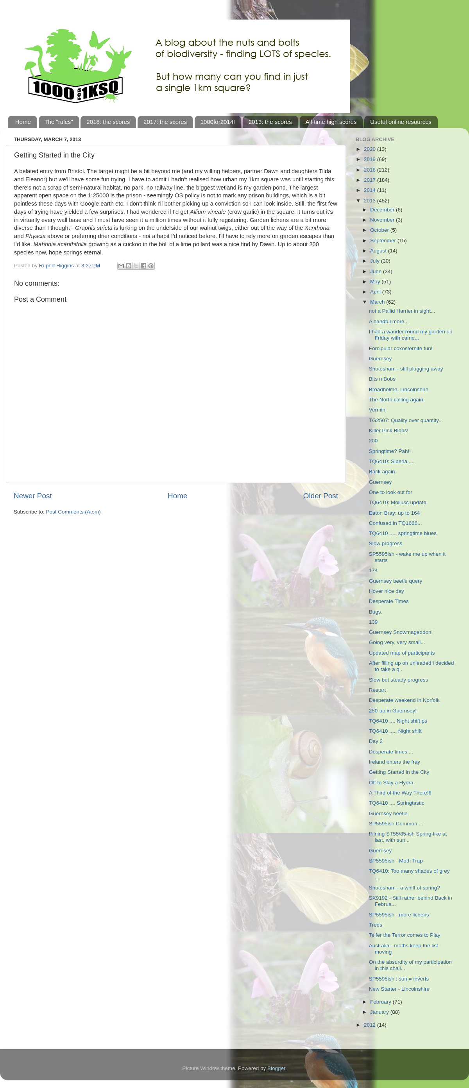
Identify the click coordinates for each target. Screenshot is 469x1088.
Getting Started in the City (399, 772)
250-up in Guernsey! (393, 711)
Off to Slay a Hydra (391, 783)
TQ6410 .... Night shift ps (398, 721)
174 (373, 570)
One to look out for (390, 492)
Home (23, 121)
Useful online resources (400, 121)
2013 (370, 201)
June (376, 271)
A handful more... (389, 321)
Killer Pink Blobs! (388, 430)
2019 (370, 159)
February (381, 1002)
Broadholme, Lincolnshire (398, 389)
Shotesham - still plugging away (406, 369)
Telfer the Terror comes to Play (404, 935)
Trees (375, 925)
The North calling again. (397, 400)
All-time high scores (331, 121)
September (383, 240)
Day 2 (376, 741)
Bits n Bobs (382, 379)
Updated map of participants (402, 653)
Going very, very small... (397, 642)
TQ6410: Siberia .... (392, 461)
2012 (370, 1025)
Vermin (377, 410)
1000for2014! (217, 121)
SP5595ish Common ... (396, 824)
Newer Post (33, 496)
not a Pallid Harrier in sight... (402, 311)
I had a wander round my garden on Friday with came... (411, 335)
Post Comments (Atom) (73, 512)
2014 (370, 190)
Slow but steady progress (398, 680)
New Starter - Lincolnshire (399, 989)
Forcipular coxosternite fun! (401, 348)
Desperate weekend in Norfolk (404, 700)
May (375, 282)
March (378, 302)
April (376, 292)
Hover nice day (386, 591)
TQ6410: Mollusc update (397, 502)
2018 (370, 170)
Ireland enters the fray (394, 762)
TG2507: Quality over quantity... (406, 420)
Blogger (276, 1068)
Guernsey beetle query (395, 581)
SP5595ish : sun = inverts (399, 979)
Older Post (320, 496)
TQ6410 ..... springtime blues (403, 533)
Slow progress (386, 543)
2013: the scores (270, 121)
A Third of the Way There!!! (400, 793)
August (379, 251)
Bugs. (376, 612)
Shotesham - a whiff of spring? (404, 888)
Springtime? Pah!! (390, 451)
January (380, 1012)
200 (373, 441)
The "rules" (59, 121)
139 (373, 622)
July (375, 261)
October (380, 230)
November (383, 220)
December (383, 210)
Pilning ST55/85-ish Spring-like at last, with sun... (408, 837)
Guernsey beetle (388, 813)
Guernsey (380, 358)
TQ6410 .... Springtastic (396, 803)
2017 (370, 180)
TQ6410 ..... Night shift (395, 731)
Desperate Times (389, 601)
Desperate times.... (391, 752)
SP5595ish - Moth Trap (396, 861)
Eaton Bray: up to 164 (394, 513)
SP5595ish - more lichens (399, 915)
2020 (370, 149)
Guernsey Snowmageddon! (401, 632)
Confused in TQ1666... (395, 523)
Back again (382, 471)
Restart (377, 690)
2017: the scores (165, 121)
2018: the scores (108, 121)
